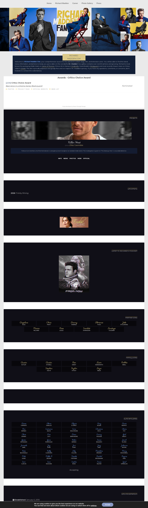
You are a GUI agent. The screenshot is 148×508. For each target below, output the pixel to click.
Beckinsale (24, 452)
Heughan (49, 462)
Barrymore (74, 435)
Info (60, 158)
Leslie (61, 329)
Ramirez (74, 323)
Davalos (49, 424)
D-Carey (74, 424)
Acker (99, 424)
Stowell (49, 363)
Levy (49, 435)
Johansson (86, 329)
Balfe (49, 430)
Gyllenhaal (124, 323)
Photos (11, 89)
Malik (99, 369)
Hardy (74, 363)
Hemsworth (99, 363)
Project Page (24, 89)
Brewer (99, 452)
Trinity (19, 193)
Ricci (99, 430)
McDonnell (124, 452)
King (99, 446)
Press (99, 3)
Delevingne (74, 430)
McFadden (24, 440)
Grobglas (124, 462)
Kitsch (74, 369)
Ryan (49, 446)
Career (75, 3)
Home (49, 3)
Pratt (49, 323)
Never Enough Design (79, 106)
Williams (36, 329)
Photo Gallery (87, 3)
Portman (74, 457)
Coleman (112, 329)
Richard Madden (62, 3)
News (65, 158)
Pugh (99, 323)
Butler (24, 363)
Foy (124, 430)
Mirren (74, 440)
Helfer (99, 462)
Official (86, 158)
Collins (74, 452)
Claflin (24, 462)
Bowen (24, 435)
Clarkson (49, 452)
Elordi (124, 440)
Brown (49, 457)
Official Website (40, 89)
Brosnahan (99, 457)
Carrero (24, 424)
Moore (124, 446)
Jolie (24, 323)
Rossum (99, 435)
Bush (74, 462)
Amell (124, 363)
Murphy (124, 424)
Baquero (99, 440)
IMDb (79, 158)
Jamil (24, 446)
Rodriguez (49, 440)
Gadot (124, 435)
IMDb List (55, 89)
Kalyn (49, 369)
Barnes (24, 430)
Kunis (24, 457)
